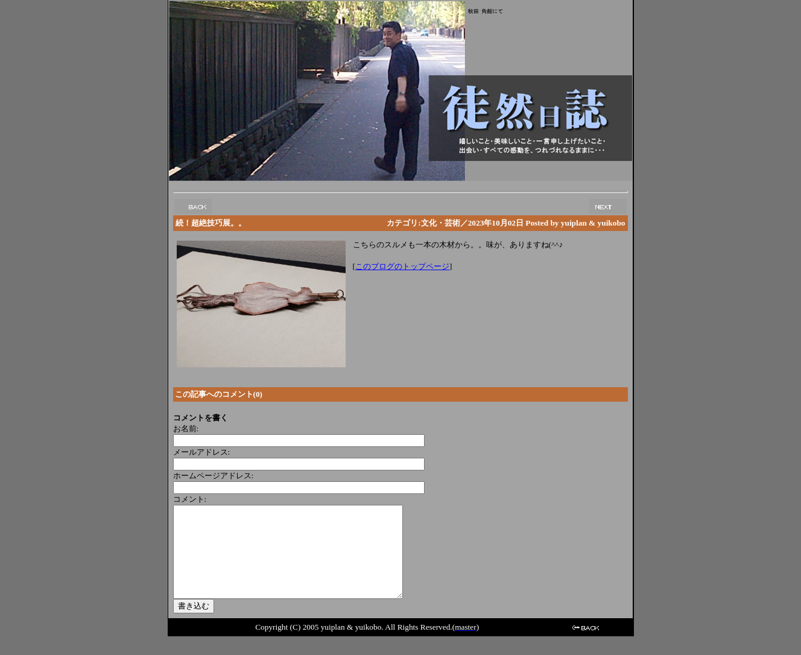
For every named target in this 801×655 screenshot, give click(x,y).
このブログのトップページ (402, 266)
